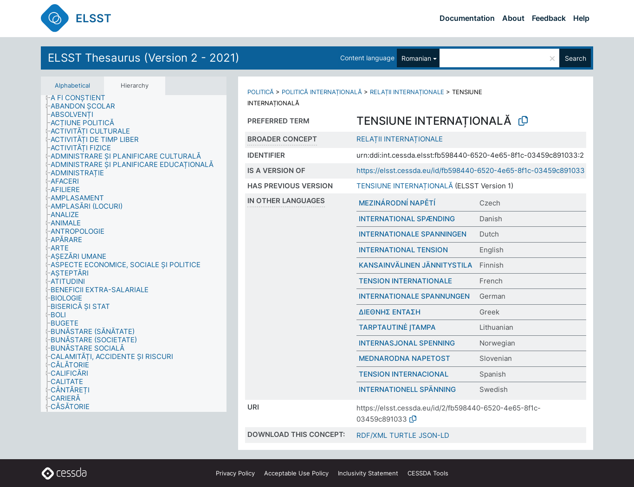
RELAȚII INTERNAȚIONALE (407, 92)
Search (575, 58)
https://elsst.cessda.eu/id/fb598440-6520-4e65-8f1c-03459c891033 (470, 170)
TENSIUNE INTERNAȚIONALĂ (404, 185)
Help (581, 18)
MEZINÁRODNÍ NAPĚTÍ (397, 203)
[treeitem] (82, 98)
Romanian (416, 58)
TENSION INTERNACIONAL (403, 374)
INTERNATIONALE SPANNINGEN (412, 234)
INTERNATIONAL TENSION (403, 249)
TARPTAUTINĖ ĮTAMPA (397, 327)
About (513, 18)
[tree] (133, 253)
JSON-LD (434, 435)
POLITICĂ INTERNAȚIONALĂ (322, 92)
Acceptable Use (296, 473)
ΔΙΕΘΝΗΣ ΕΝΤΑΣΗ (390, 312)
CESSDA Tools (428, 473)
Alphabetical (72, 85)
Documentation (467, 18)
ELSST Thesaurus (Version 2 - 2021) (143, 57)
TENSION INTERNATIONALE (405, 280)
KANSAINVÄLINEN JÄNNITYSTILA (415, 265)
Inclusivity (368, 473)
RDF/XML (371, 435)
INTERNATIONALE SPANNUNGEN (414, 296)
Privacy (235, 473)
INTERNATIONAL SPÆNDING (407, 218)
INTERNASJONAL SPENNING (407, 343)
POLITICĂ (260, 92)
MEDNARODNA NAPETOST (404, 358)
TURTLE (402, 435)
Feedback (549, 18)
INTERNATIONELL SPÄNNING (407, 389)
